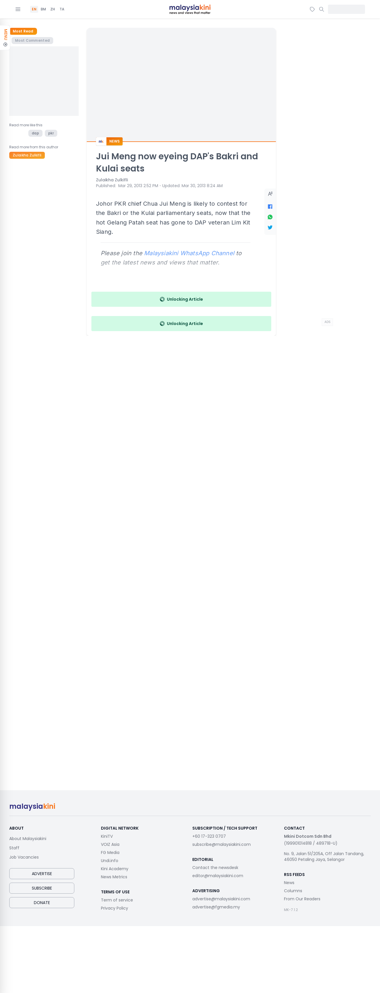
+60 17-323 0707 (209, 836)
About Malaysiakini (27, 839)
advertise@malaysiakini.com (221, 899)
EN (34, 9)
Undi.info (109, 861)
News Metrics (114, 877)
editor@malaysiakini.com (217, 876)
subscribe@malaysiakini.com (221, 844)
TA (62, 9)
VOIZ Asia (110, 844)
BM (43, 9)
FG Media (110, 852)
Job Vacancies (24, 857)
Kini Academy (114, 869)
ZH (52, 9)
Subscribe (42, 888)
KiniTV (107, 836)
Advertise (42, 874)
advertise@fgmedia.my (216, 907)
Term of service (117, 900)
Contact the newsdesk (215, 867)
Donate (42, 903)
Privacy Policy (114, 908)
